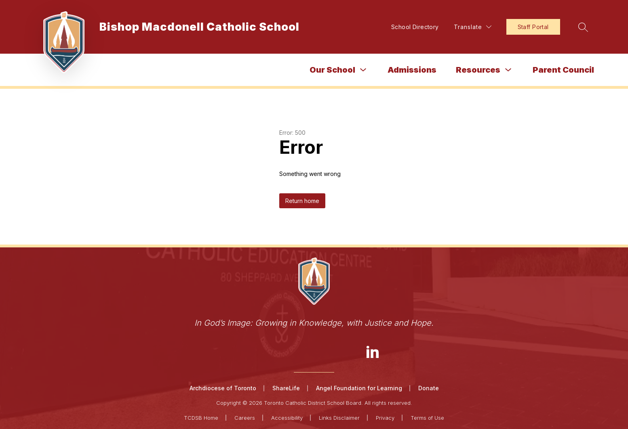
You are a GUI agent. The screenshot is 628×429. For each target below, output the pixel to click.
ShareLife (286, 388)
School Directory (415, 26)
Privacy (385, 417)
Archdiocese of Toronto (223, 388)
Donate (428, 388)
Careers (244, 417)
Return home (302, 200)
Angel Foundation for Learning (359, 388)
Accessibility (287, 417)
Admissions (412, 70)
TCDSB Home (201, 417)
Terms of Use (427, 417)
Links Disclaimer (339, 417)
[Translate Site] (472, 27)
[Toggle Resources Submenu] (508, 70)
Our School (332, 70)
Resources (478, 70)
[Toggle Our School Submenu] (363, 70)
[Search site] (583, 27)
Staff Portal (533, 26)
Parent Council (563, 70)
